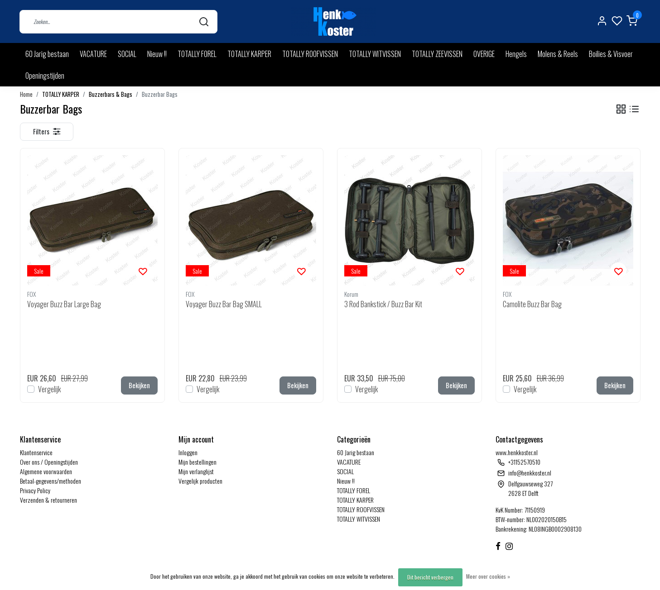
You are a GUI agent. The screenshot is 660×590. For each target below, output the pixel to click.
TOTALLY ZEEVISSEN (437, 53)
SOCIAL (127, 53)
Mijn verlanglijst (196, 471)
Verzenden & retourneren (48, 499)
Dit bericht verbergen (430, 577)
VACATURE (93, 53)
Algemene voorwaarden (46, 471)
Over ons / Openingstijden (49, 461)
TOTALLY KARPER (249, 53)
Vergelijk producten (200, 480)
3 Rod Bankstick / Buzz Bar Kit (383, 304)
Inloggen (188, 452)
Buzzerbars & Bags (110, 94)
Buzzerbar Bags (160, 94)
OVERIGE (484, 53)
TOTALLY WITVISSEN (375, 53)
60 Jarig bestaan (47, 53)
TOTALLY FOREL (197, 53)
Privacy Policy (35, 490)
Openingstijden (44, 75)
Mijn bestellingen (197, 461)
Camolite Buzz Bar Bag (532, 304)
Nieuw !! (157, 53)
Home (26, 94)
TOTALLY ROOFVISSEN (310, 53)
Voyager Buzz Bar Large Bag (64, 304)
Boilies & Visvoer (611, 53)
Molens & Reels (558, 53)
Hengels (516, 53)
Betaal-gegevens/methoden (50, 480)
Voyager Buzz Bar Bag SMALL (224, 304)
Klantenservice (36, 452)
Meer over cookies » (488, 576)
